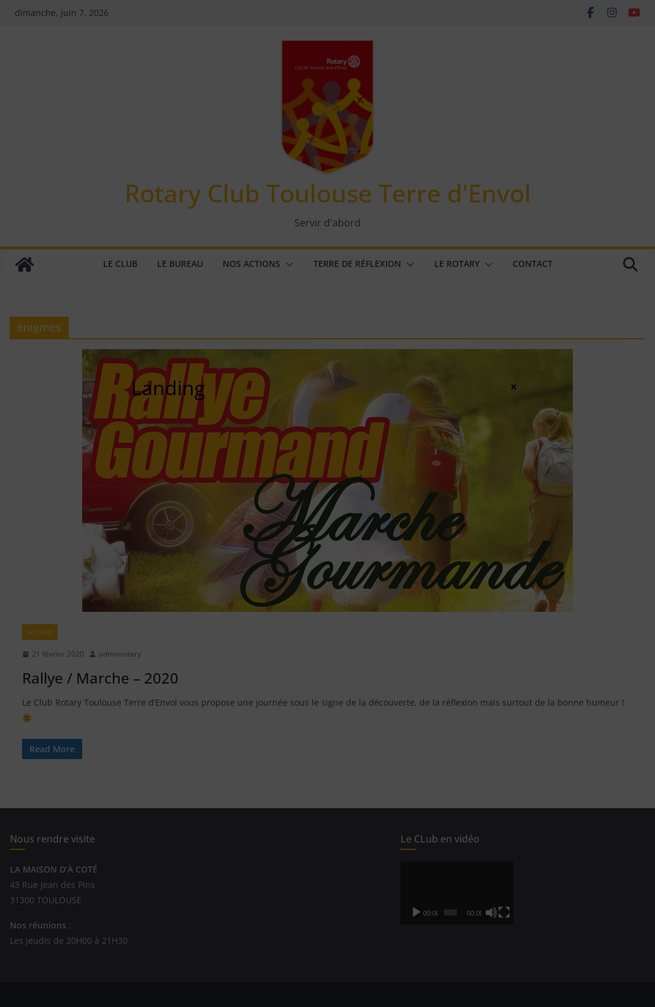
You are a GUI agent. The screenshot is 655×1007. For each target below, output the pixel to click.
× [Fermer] (513, 386)
